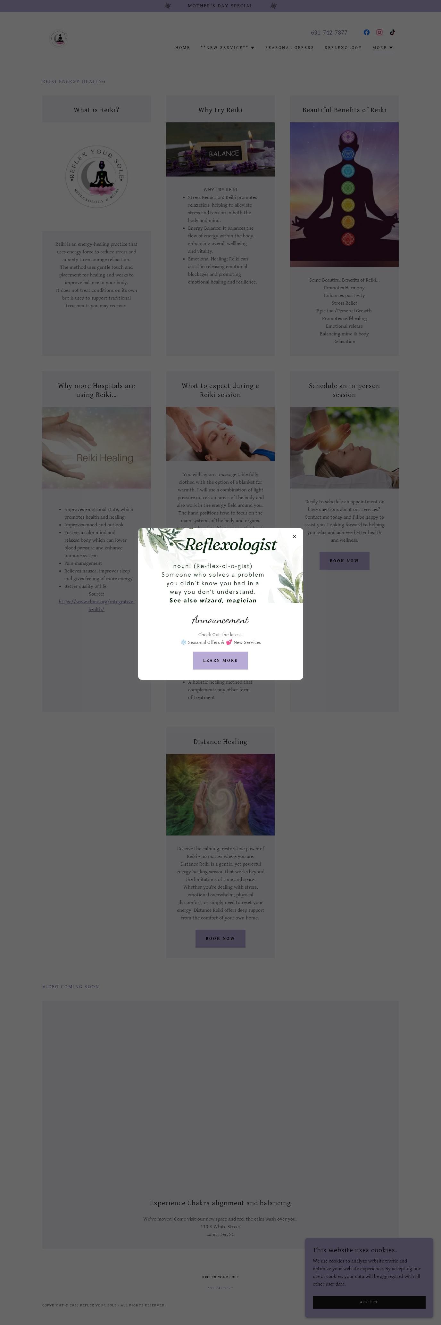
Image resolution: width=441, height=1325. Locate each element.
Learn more (220, 660)
